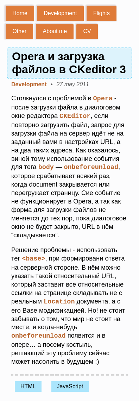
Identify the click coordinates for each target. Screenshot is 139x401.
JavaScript (70, 384)
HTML (28, 384)
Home (19, 13)
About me (55, 31)
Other (19, 31)
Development (60, 13)
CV (87, 31)
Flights (101, 13)
